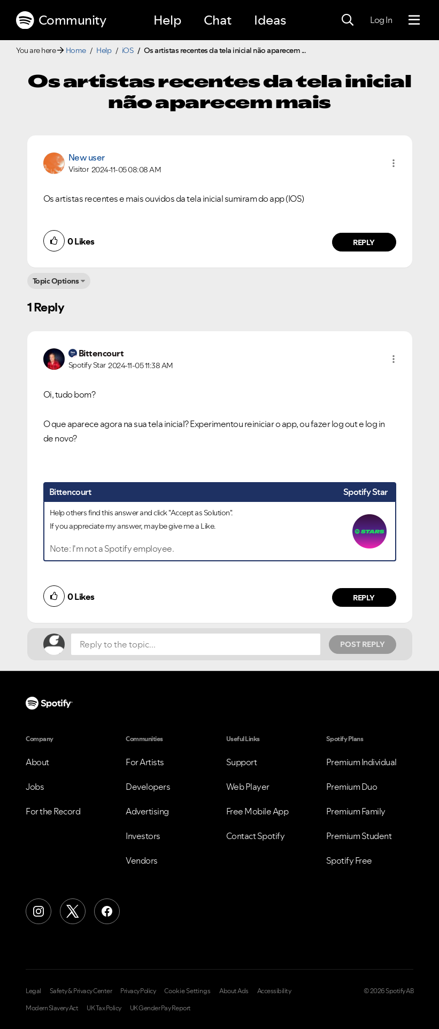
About (37, 762)
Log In (381, 20)
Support (241, 762)
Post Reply (362, 644)
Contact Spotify (255, 836)
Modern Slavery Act (52, 1008)
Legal (33, 991)
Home (76, 50)
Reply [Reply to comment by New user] (364, 242)
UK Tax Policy (104, 1008)
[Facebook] (107, 911)
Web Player (247, 786)
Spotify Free (349, 860)
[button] (394, 163)
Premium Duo (352, 786)
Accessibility (274, 991)
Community (61, 20)
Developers (148, 786)
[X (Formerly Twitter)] (73, 911)
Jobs (35, 786)
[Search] (347, 20)
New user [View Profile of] (86, 157)
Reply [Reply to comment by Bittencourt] (364, 597)
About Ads (234, 991)
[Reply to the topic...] (195, 644)
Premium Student (359, 836)
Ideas (270, 20)
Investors (143, 836)
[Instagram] (38, 911)
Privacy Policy (138, 991)
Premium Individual (361, 762)
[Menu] (414, 20)
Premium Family (356, 811)
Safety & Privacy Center (81, 991)
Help (167, 20)
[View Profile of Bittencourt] (101, 353)
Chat (218, 20)
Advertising (147, 811)
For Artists (145, 762)
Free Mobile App (257, 811)
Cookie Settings (187, 991)
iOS (128, 50)
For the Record (53, 811)
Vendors (142, 860)
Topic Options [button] (56, 281)
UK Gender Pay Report (160, 1008)
